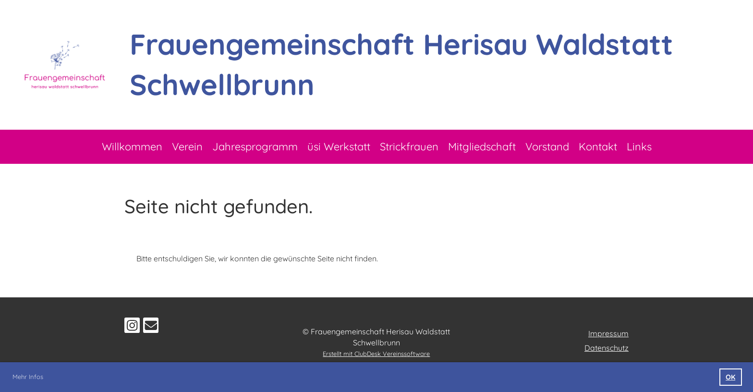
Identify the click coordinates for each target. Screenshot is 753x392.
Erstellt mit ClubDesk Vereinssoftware (376, 353)
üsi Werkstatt (338, 146)
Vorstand (547, 146)
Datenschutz (606, 348)
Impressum (608, 333)
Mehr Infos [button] (27, 376)
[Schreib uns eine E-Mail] (150, 327)
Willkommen (132, 146)
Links (639, 146)
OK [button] (730, 377)
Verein (187, 146)
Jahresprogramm (255, 146)
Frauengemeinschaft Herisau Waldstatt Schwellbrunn (401, 64)
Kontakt (598, 146)
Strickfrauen (409, 146)
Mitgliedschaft (482, 146)
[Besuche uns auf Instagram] (132, 327)
